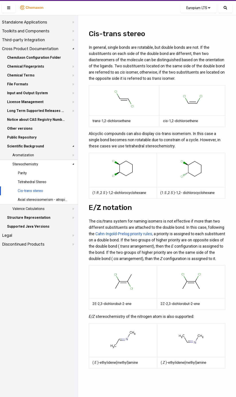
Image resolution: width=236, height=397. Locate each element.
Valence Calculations (28, 209)
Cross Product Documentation (30, 48)
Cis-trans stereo (30, 191)
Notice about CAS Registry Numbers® (36, 119)
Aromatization (23, 155)
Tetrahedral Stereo (32, 182)
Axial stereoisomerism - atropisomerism (42, 200)
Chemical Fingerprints (25, 66)
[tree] (39, 133)
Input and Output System (27, 93)
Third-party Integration (23, 39)
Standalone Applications (24, 22)
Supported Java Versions (28, 226)
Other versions (20, 128)
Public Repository (22, 137)
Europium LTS (198, 8)
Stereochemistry (25, 164)
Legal (7, 235)
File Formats (17, 84)
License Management (25, 102)
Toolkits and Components (25, 31)
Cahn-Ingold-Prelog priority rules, (124, 233)
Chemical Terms (21, 75)
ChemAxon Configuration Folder (34, 57)
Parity (22, 173)
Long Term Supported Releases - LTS (36, 111)
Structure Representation (28, 217)
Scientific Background (25, 146)
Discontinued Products (23, 244)
